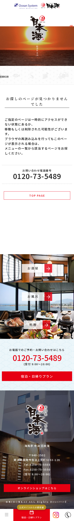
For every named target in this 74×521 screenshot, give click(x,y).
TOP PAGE (37, 195)
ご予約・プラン (35, 229)
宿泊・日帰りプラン (31, 514)
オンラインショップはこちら (37, 488)
